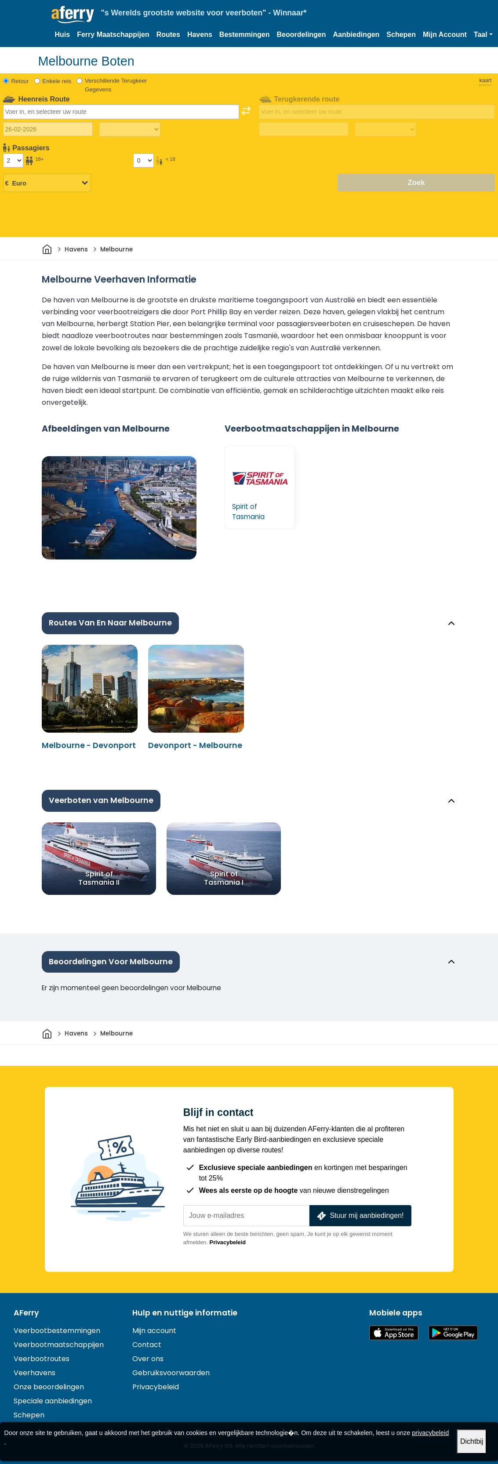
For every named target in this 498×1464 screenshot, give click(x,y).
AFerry (26, 1313)
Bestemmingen (244, 34)
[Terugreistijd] (385, 129)
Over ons (148, 1359)
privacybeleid (430, 1432)
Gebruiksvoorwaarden (171, 1373)
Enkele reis (56, 81)
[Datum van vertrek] (48, 129)
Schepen (401, 34)
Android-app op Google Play (453, 1333)
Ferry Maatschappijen (113, 34)
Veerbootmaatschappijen (59, 1345)
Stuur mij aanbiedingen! (359, 1216)
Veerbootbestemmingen (57, 1331)
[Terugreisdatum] (304, 129)
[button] (483, 35)
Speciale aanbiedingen (53, 1401)
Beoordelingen (301, 34)
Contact (146, 1345)
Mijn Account (445, 34)
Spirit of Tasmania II (99, 877)
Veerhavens (34, 1373)
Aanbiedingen (356, 34)
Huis (62, 34)
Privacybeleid (228, 1242)
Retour (20, 81)
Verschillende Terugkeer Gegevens (116, 85)
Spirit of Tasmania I (224, 877)
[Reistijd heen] (129, 129)
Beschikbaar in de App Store (393, 1333)
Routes (168, 34)
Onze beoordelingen (49, 1387)
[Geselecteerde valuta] (47, 183)
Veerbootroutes (41, 1359)
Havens (199, 34)
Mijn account (154, 1331)
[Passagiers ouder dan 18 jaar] (13, 160)
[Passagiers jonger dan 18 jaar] (143, 160)
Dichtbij (471, 1441)
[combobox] (121, 112)
